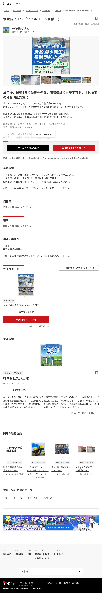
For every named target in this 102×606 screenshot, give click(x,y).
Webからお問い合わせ (28, 148)
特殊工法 (48, 497)
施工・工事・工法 (13, 497)
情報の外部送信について (26, 585)
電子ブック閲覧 (26, 312)
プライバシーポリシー (27, 583)
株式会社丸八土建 (20, 28)
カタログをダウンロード (73, 148)
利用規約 (50, 583)
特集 (29, 554)
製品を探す (7, 554)
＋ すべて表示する (43, 134)
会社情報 (58, 583)
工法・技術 (32, 497)
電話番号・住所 (19, 389)
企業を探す (19, 554)
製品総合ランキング (42, 554)
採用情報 (67, 583)
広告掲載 (75, 583)
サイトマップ (58, 554)
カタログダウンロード (26, 319)
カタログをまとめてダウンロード (78, 268)
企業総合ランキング (42, 558)
